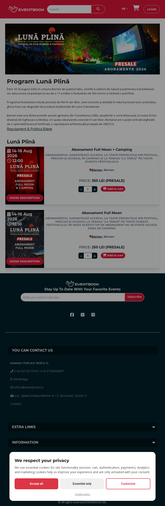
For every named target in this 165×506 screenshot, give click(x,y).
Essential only (82, 483)
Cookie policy (82, 494)
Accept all (36, 483)
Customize (128, 483)
